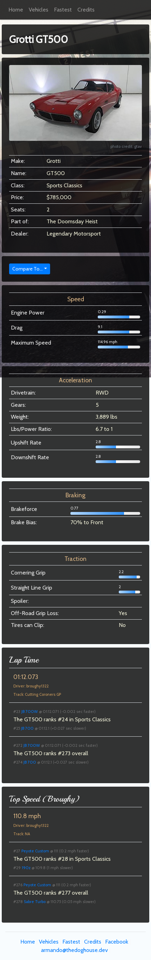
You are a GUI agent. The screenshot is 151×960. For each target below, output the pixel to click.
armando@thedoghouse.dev (74, 950)
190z (26, 867)
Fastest (63, 9)
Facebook (116, 941)
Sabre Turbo (35, 901)
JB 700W (29, 711)
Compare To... (27, 269)
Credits (86, 9)
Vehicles (38, 9)
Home (15, 9)
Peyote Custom (35, 851)
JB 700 (27, 728)
